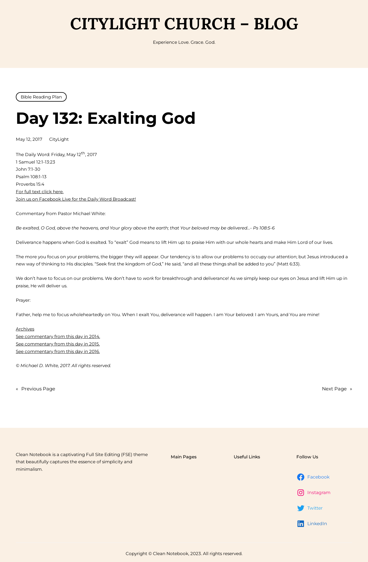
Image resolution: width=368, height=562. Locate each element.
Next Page (337, 389)
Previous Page (35, 389)
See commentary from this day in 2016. (58, 351)
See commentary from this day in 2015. (58, 344)
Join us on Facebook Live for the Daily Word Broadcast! (76, 199)
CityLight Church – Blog (184, 23)
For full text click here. (40, 191)
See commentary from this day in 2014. (58, 336)
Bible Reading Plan (41, 97)
